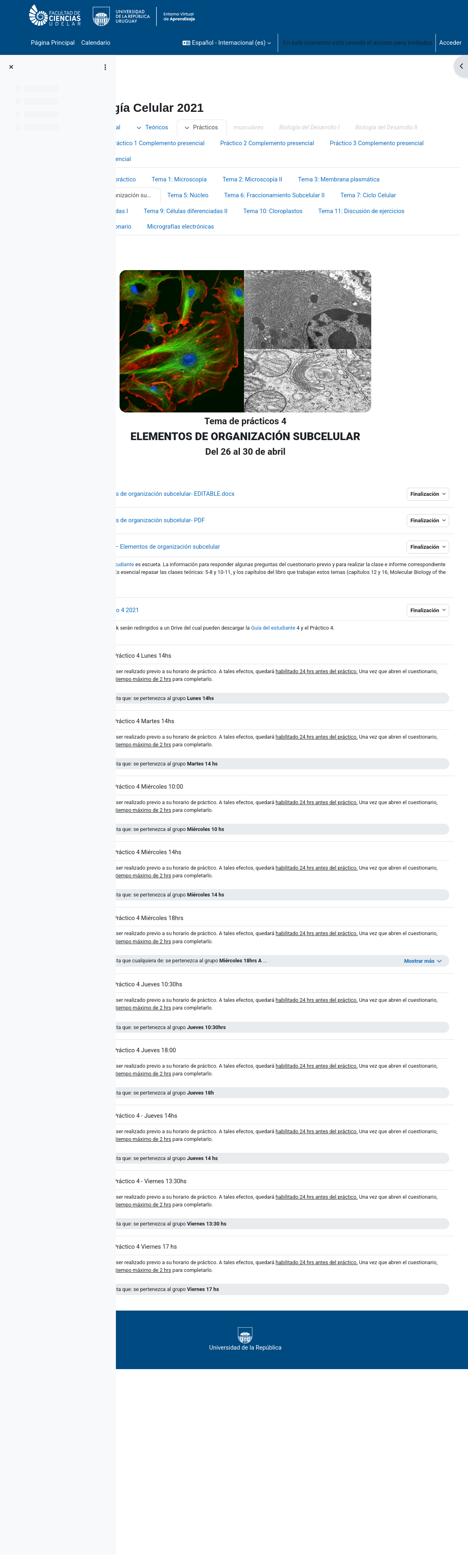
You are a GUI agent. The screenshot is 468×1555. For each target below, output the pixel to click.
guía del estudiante (209, 598)
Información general (190, 127)
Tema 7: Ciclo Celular (288, 228)
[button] (226, 43)
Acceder (450, 42)
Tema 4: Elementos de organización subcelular (297, 212)
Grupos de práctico (207, 196)
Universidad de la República (285, 1390)
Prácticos (299, 127)
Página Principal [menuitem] (53, 42)
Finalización (410, 528)
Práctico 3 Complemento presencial (181, 176)
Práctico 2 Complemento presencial (293, 160)
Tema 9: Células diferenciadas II (184, 245)
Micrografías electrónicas (279, 260)
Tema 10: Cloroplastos (272, 245)
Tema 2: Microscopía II (352, 196)
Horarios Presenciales (319, 144)
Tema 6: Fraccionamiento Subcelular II (192, 228)
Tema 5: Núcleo (383, 212)
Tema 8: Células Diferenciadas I (375, 228)
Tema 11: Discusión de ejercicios (363, 245)
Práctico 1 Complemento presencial (181, 160)
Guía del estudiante (374, 662)
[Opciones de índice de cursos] (105, 67)
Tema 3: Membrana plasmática (182, 212)
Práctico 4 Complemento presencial (293, 176)
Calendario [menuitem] (96, 42)
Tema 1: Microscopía (277, 196)
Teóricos (249, 127)
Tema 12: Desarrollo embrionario (185, 260)
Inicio (140, 127)
